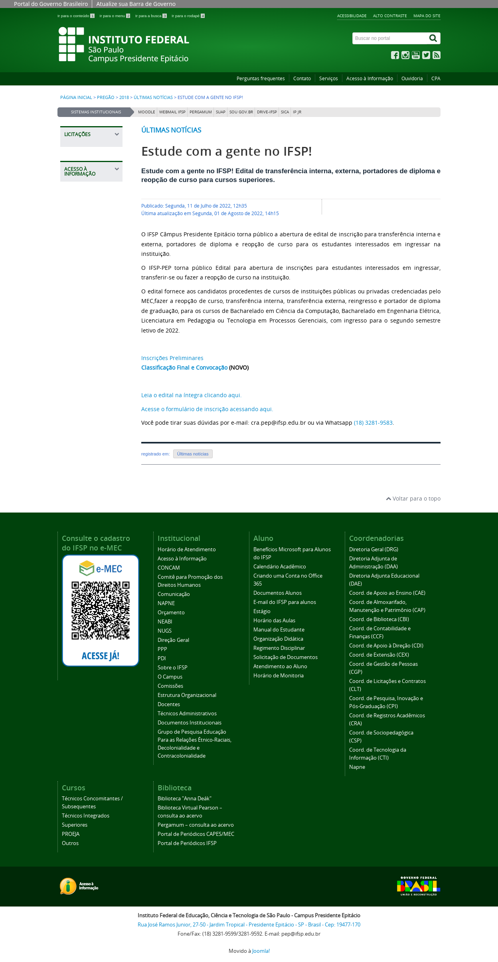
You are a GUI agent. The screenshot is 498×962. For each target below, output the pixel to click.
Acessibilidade (352, 15)
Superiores (74, 824)
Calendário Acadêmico (279, 566)
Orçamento (171, 612)
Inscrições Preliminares (172, 358)
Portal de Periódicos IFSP (187, 843)
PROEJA (70, 834)
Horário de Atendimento (187, 549)
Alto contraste (390, 15)
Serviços (328, 78)
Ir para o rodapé (188, 16)
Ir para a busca (151, 16)
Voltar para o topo (413, 498)
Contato (302, 78)
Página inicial (76, 97)
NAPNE (166, 603)
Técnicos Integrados (85, 815)
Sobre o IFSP (173, 667)
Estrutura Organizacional (187, 695)
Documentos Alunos (277, 593)
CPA (436, 78)
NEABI (165, 621)
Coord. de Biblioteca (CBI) (379, 619)
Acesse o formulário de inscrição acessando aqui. (207, 409)
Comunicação (174, 594)
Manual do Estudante (278, 629)
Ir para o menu (115, 16)
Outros (70, 843)
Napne (357, 767)
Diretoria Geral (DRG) (373, 549)
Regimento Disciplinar (279, 648)
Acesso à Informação (369, 78)
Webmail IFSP (172, 112)
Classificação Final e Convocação (184, 367)
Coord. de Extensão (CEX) (379, 654)
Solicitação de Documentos (285, 657)
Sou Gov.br (241, 112)
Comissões (170, 686)
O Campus (170, 676)
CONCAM (169, 567)
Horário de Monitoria (278, 675)
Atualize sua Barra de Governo (136, 4)
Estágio (262, 611)
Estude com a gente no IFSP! (226, 151)
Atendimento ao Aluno (280, 666)
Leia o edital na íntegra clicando (184, 395)
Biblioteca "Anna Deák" (184, 798)
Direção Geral (173, 640)
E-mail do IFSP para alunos (284, 602)
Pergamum (201, 112)
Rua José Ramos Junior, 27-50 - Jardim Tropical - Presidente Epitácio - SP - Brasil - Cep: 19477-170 (249, 924)
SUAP (220, 112)
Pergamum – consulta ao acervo (196, 824)
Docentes (169, 704)
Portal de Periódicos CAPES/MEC (196, 834)
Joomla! (261, 951)
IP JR (297, 112)
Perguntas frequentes (261, 78)
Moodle (146, 112)
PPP (162, 649)
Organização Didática (278, 638)
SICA (285, 112)
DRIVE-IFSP (267, 112)
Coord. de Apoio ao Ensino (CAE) (387, 593)
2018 (124, 97)
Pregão (106, 97)
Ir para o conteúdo (76, 16)
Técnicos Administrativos (187, 713)
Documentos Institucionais (189, 722)
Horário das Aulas (274, 620)
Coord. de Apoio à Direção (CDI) (386, 645)
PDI (162, 658)
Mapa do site (427, 15)
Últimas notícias (153, 97)
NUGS (165, 630)
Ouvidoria (412, 78)
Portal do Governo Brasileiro (51, 4)
